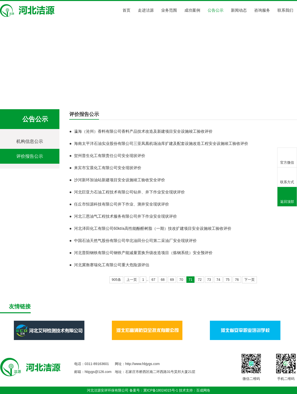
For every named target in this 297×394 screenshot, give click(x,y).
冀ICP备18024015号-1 (160, 390)
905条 (116, 280)
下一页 (249, 280)
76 (237, 280)
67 (153, 280)
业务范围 (169, 10)
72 (200, 280)
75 (228, 280)
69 (172, 280)
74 (218, 280)
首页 (126, 10)
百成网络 (203, 390)
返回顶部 (287, 197)
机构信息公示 (29, 141)
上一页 (131, 280)
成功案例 (192, 10)
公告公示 (215, 10)
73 (209, 280)
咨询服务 (262, 10)
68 (163, 280)
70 (181, 280)
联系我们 (285, 10)
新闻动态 (239, 10)
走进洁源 (146, 10)
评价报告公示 (74, 95)
